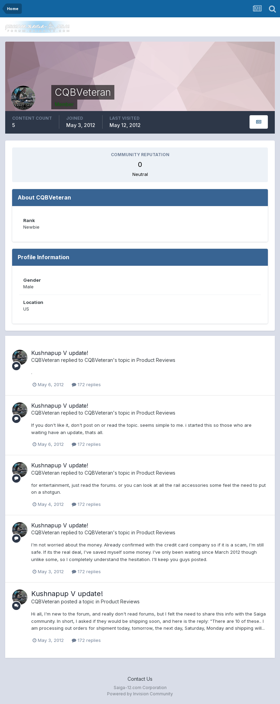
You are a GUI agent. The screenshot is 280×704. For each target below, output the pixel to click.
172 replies (86, 384)
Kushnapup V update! (59, 352)
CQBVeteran (45, 360)
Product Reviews (156, 360)
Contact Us (140, 679)
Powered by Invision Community (140, 693)
